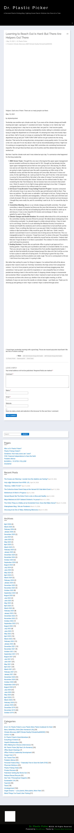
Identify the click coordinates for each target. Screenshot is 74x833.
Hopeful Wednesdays (11, 742)
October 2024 (8, 560)
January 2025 (8, 552)
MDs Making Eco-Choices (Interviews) (17, 745)
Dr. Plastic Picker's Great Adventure (16, 737)
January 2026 (8, 532)
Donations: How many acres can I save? (17, 454)
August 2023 (8, 595)
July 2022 (7, 629)
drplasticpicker (21, 358)
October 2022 (8, 621)
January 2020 (8, 705)
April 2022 (7, 636)
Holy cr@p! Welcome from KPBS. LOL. (17, 482)
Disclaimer (7, 464)
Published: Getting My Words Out (15, 773)
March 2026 (8, 527)
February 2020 (9, 702)
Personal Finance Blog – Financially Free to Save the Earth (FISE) (26, 763)
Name (8, 390)
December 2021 (9, 646)
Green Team (30, 358)
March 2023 (8, 608)
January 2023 (8, 613)
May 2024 (7, 573)
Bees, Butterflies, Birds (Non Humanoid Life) (19, 730)
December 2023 (9, 585)
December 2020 (9, 677)
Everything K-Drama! (11, 740)
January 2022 (8, 644)
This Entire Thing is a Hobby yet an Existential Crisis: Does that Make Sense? (30, 503)
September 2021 (10, 654)
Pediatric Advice (9, 459)
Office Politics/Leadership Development (18, 752)
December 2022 (9, 616)
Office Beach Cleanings (12, 750)
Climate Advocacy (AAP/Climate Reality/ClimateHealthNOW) (33, 44)
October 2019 (8, 713)
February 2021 (9, 672)
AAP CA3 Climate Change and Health (33, 356)
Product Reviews (10, 770)
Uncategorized (9, 788)
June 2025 (7, 539)
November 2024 (9, 557)
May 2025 (7, 542)
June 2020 (7, 692)
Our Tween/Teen (9, 758)
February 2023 (9, 611)
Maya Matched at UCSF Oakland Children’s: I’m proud (22, 499)
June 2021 (7, 662)
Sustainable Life (9, 780)
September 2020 (10, 685)
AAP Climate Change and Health (53, 356)
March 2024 (8, 578)
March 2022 (8, 639)
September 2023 (10, 593)
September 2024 (10, 562)
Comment (9, 374)
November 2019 (9, 710)
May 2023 (7, 603)
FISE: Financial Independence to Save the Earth (20, 456)
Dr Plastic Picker (22, 41)
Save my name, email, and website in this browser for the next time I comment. (32, 411)
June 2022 (7, 631)
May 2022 (7, 634)
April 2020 (7, 697)
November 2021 (9, 649)
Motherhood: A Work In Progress (15, 493)
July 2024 (7, 567)
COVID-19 (7, 735)
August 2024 (8, 565)
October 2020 (8, 682)
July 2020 (7, 690)
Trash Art (7, 783)
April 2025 (7, 544)
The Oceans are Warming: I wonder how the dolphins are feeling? (26, 479)
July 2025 (7, 537)
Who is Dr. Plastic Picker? (13, 448)
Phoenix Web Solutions (63, 829)
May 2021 (7, 664)
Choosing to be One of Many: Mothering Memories (21, 510)
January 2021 (8, 674)
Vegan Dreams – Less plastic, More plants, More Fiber (22, 791)
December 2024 (9, 555)
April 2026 (7, 524)
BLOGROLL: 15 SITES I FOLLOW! (15, 461)
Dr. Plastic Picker (26, 7)
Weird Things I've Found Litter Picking (17, 793)
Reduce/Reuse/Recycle (12, 775)
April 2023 (7, 606)
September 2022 (10, 623)
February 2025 (9, 550)
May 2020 (7, 695)
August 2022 (8, 626)
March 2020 (8, 700)
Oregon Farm (8, 755)
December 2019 (9, 707)
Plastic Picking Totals (11, 768)
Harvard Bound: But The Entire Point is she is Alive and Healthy (25, 496)
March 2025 (8, 547)
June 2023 (7, 601)
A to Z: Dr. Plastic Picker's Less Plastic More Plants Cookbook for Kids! (28, 727)
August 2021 (8, 657)
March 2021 (8, 669)
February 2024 (9, 580)
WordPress (40, 829)
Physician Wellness (11, 765)
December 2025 (9, 534)
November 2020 (9, 679)
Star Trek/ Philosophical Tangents (15, 778)
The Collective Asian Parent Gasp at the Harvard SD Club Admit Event (27, 489)
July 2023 (7, 598)
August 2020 (8, 687)
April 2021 (7, 667)
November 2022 (9, 618)
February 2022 (9, 641)
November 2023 (9, 588)
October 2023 (8, 590)
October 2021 (8, 651)
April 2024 (7, 575)
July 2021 (7, 659)
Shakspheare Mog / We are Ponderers (17, 506)
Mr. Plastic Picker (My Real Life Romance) (18, 747)
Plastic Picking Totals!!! (12, 451)
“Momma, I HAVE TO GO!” (12, 486)
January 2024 (8, 583)
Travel (6, 785)
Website (8, 403)
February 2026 (9, 529)
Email (8, 397)
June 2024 (7, 570)
